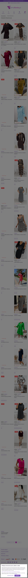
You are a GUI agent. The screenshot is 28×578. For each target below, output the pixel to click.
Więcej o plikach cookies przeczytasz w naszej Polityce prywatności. (11, 571)
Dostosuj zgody (10, 575)
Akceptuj (17, 575)
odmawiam (15, 573)
